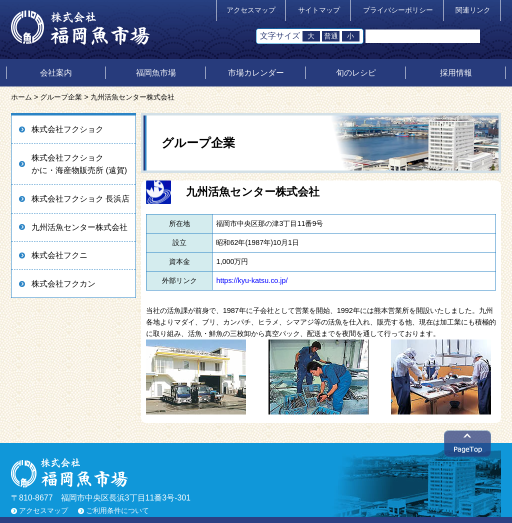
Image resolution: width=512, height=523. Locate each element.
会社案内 (56, 72)
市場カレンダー (256, 72)
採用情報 (456, 72)
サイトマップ (319, 10)
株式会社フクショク (68, 129)
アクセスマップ (251, 10)
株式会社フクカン (64, 284)
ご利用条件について (117, 510)
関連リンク (473, 10)
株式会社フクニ (60, 255)
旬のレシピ (356, 72)
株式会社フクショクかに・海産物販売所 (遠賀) (79, 164)
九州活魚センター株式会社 (80, 227)
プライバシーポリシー (398, 10)
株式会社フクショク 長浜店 (81, 198)
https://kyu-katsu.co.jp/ (252, 280)
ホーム (21, 97)
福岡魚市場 (156, 72)
